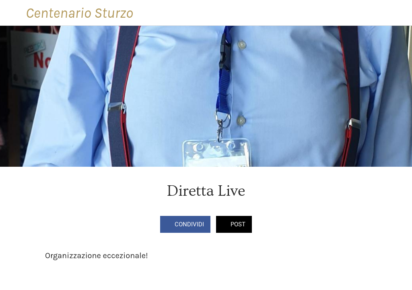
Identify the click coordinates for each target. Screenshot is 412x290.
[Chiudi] (13, 13)
